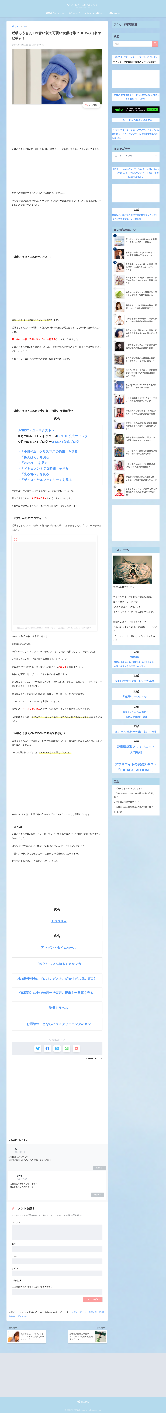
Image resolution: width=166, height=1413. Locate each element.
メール (16, 1256)
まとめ (118, 811)
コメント (16, 1222)
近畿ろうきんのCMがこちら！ (128, 788)
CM (100, 1058)
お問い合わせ (114, 13)
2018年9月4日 (20, 1152)
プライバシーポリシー (94, 13)
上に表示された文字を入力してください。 (33, 1287)
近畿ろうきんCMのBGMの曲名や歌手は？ (133, 806)
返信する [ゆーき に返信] (97, 1195)
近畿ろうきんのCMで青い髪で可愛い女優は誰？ (134, 795)
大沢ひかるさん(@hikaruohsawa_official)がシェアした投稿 (41, 628)
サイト (15, 1268)
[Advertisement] (57, 129)
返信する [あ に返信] (99, 1168)
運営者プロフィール (55, 13)
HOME (83, 1402)
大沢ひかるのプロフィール (127, 801)
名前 (15, 1244)
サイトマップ (74, 13)
